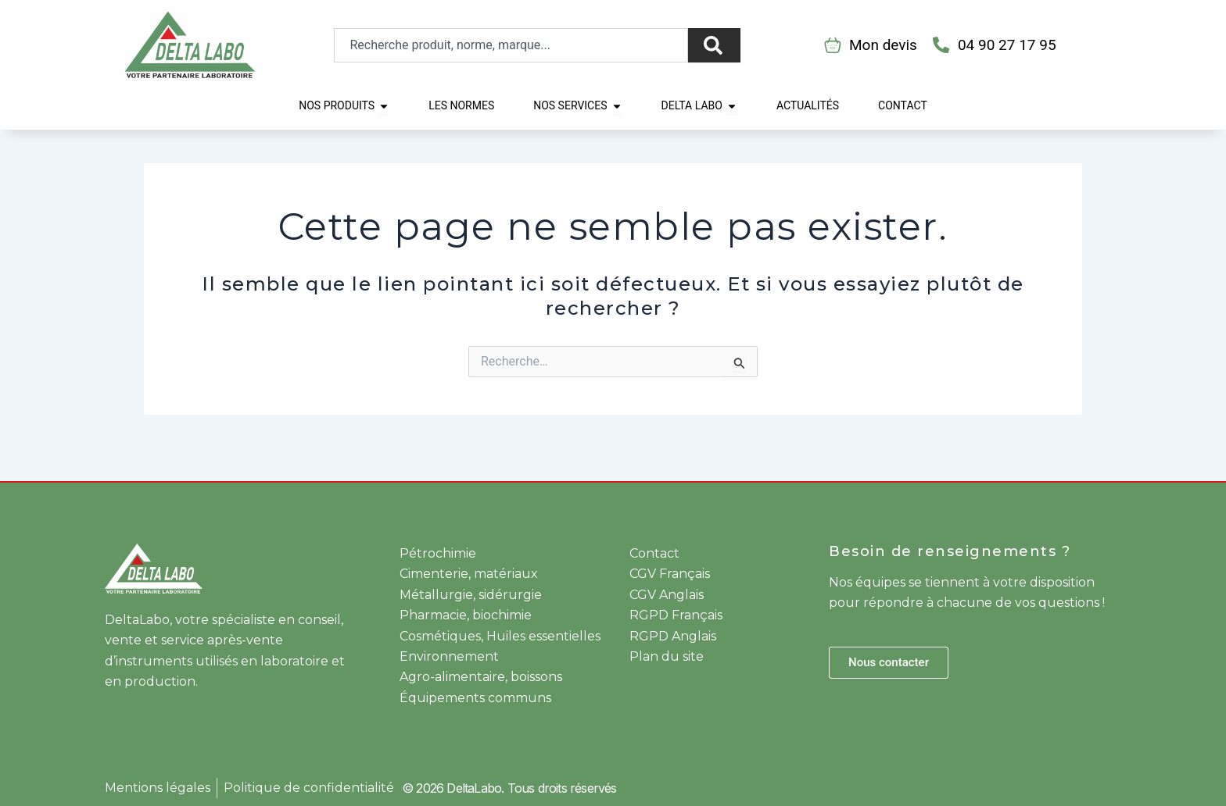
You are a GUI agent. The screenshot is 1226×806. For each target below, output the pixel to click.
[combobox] (511, 45)
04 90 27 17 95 (1007, 45)
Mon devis (883, 45)
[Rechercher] (714, 45)
